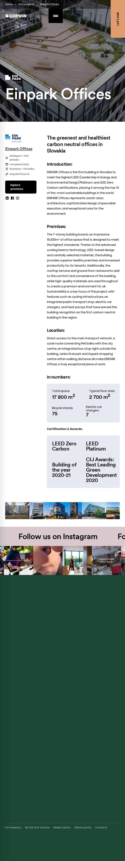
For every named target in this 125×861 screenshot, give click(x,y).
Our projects (26, 4)
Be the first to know (37, 827)
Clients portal (82, 827)
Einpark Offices (18, 148)
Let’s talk (118, 19)
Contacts (101, 827)
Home (9, 4)
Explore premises (16, 187)
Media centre (62, 827)
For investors (13, 827)
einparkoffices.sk (19, 174)
